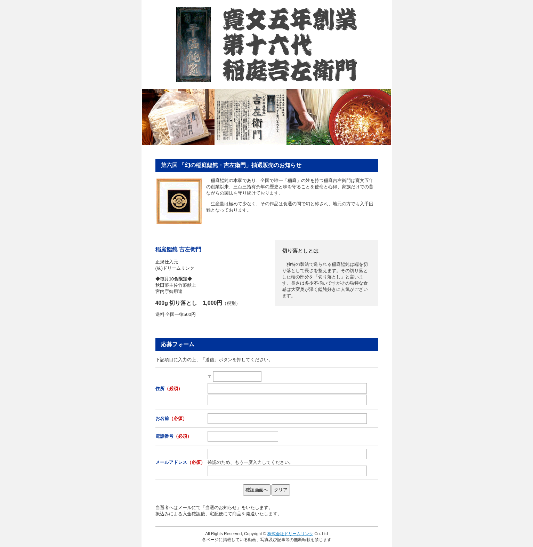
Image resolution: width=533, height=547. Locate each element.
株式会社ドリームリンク (290, 533)
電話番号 (173, 436)
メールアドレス (180, 462)
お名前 (171, 418)
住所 (169, 388)
